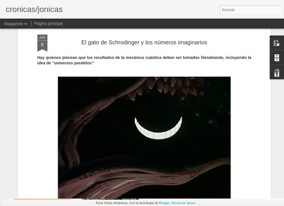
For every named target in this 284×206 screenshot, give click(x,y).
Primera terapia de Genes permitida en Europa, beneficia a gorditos (179, 158)
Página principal (48, 23)
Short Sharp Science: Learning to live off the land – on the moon (248, 155)
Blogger (164, 203)
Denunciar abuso (183, 203)
